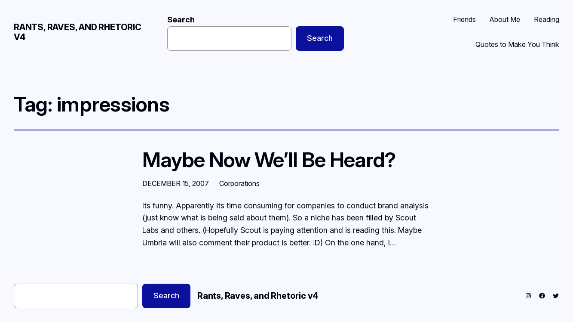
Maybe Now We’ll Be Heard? (269, 159)
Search (181, 19)
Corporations (239, 183)
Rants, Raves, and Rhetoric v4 (77, 32)
